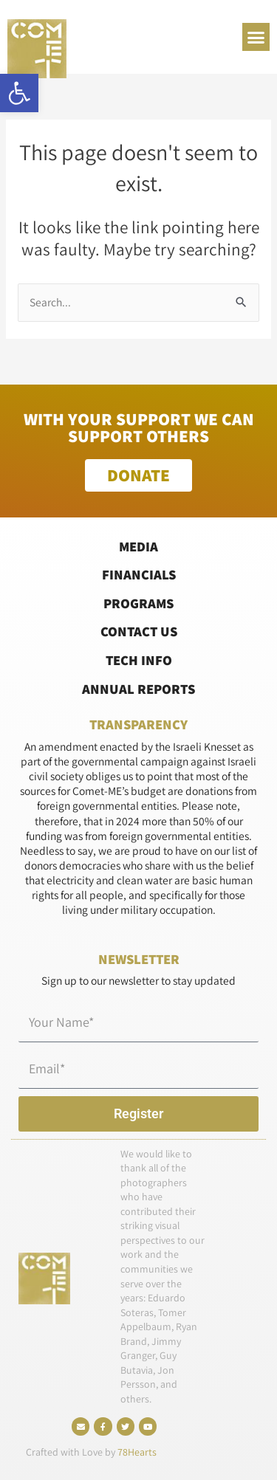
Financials (139, 574)
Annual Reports (138, 689)
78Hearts (137, 1452)
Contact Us (138, 631)
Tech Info (139, 660)
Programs (138, 603)
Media (138, 546)
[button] (19, 93)
